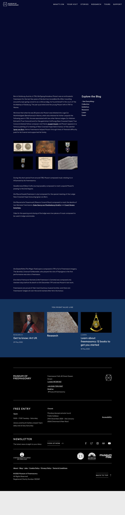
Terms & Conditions (60, 468)
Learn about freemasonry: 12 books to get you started (95, 341)
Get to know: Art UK (25, 338)
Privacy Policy (46, 468)
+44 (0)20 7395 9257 (55, 386)
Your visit (72, 4)
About (15, 468)
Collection (85, 104)
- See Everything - (88, 101)
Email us (50, 389)
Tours (107, 4)
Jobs (26, 468)
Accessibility (107, 417)
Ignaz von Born (18, 129)
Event (84, 115)
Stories (85, 4)
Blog (21, 468)
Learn (84, 112)
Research (96, 4)
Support (117, 4)
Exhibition (85, 107)
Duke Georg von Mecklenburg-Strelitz (47, 205)
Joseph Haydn (52, 124)
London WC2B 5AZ (54, 382)
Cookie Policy (34, 468)
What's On (58, 4)
